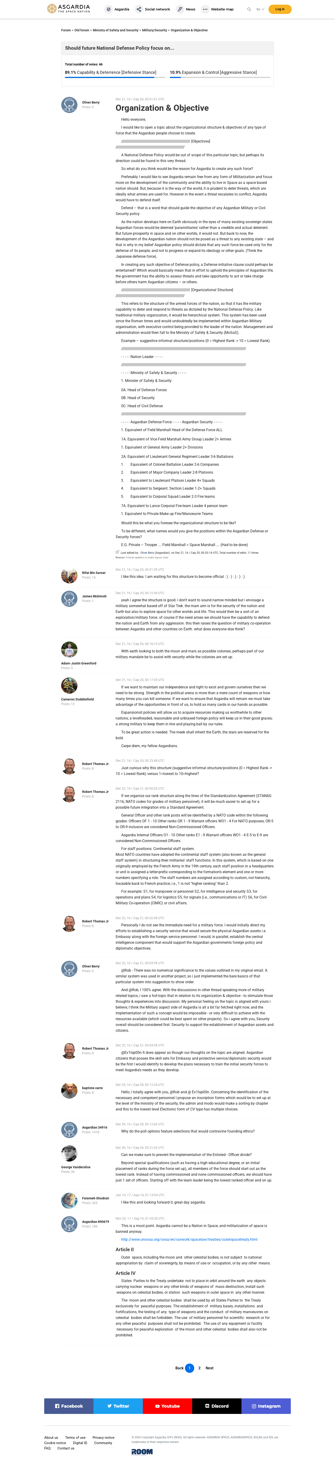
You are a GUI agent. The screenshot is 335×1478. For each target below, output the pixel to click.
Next (209, 1368)
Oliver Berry (91, 102)
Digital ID (80, 1443)
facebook (72, 1406)
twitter (121, 1406)
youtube (170, 1406)
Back (179, 1368)
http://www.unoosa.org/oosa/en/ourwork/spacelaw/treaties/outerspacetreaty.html (189, 1239)
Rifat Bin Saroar (94, 573)
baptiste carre (92, 1088)
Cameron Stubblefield (77, 699)
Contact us (65, 1448)
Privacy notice (103, 1438)
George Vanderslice (75, 1167)
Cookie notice (55, 1443)
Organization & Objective (189, 30)
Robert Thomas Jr (95, 764)
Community (103, 1443)
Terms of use (75, 1438)
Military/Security (154, 30)
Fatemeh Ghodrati (95, 1198)
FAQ (47, 1448)
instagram (269, 1406)
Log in (280, 9)
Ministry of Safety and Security (115, 30)
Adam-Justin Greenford (78, 663)
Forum (66, 30)
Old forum (81, 30)
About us (51, 1438)
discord (219, 1406)
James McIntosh (94, 596)
